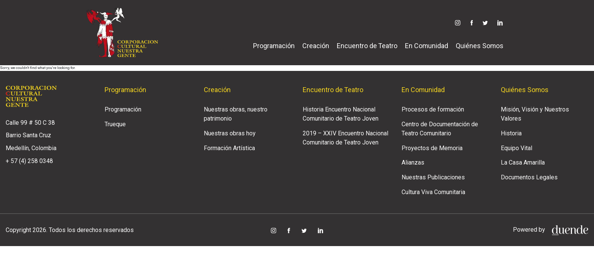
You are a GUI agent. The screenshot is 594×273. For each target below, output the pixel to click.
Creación (315, 46)
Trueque (115, 124)
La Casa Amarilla (523, 162)
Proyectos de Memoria (432, 148)
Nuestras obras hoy (230, 133)
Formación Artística (229, 148)
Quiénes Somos (479, 46)
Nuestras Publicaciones (433, 177)
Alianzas (413, 162)
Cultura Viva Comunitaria (433, 192)
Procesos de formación (433, 109)
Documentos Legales (529, 177)
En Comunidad (426, 46)
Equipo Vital (516, 148)
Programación (274, 46)
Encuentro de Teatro (367, 46)
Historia (511, 133)
